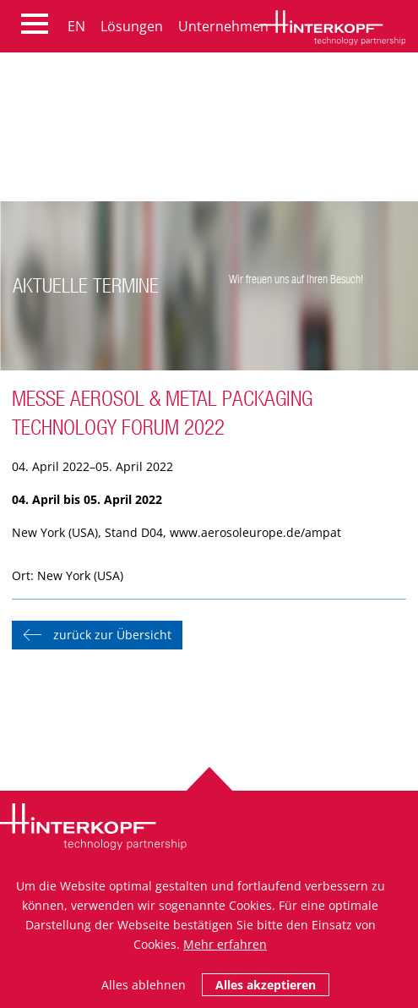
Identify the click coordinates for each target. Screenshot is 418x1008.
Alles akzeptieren (265, 985)
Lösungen (131, 26)
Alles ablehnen (143, 985)
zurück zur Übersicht (112, 635)
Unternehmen (223, 26)
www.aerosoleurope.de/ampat (255, 532)
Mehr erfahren (225, 944)
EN (76, 26)
